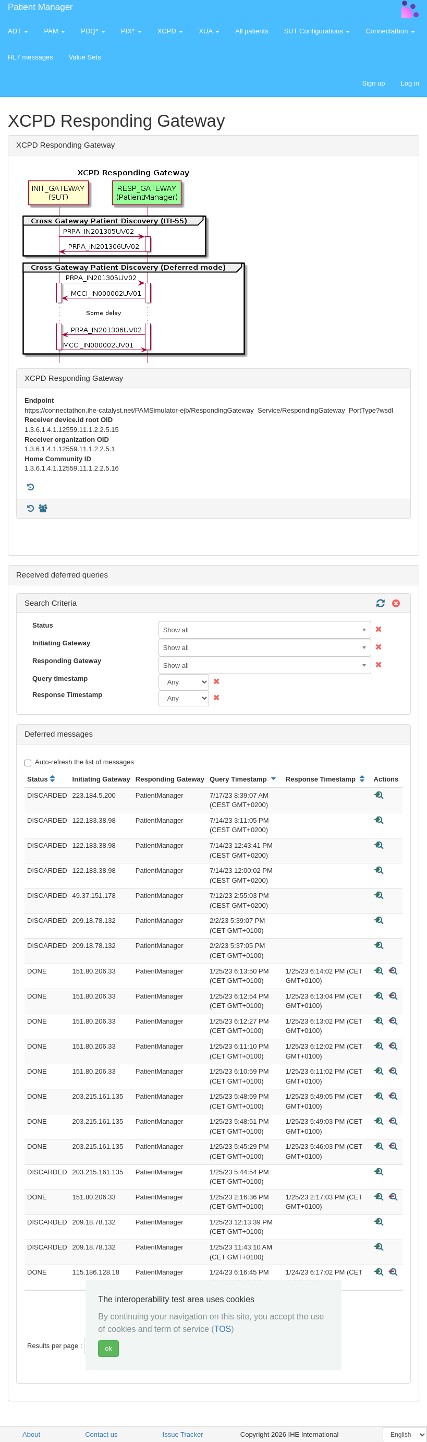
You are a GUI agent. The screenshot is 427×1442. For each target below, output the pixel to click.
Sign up (373, 83)
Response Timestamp (67, 695)
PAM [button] (54, 31)
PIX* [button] (131, 31)
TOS (222, 1329)
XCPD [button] (170, 31)
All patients (252, 31)
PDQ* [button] (93, 31)
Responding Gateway (66, 661)
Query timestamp (60, 678)
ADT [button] (18, 31)
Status (42, 625)
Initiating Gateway (61, 643)
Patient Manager (40, 7)
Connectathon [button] (390, 31)
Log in (410, 83)
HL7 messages (30, 57)
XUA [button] (209, 31)
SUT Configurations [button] (317, 31)
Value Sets (85, 57)
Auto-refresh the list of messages (79, 762)
